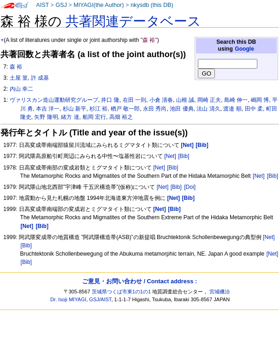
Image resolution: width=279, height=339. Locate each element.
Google (244, 49)
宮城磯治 (219, 291)
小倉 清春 (161, 100)
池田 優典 (181, 108)
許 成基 (40, 78)
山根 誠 (185, 100)
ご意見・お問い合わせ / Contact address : (139, 281)
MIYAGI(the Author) (98, 5)
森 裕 (16, 67)
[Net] (170, 156)
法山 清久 (208, 108)
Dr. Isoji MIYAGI (68, 299)
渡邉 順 (232, 108)
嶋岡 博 (260, 100)
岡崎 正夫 (209, 100)
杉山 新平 (74, 108)
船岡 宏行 (94, 117)
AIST (42, 5)
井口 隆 (110, 100)
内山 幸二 (21, 89)
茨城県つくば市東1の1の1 (121, 291)
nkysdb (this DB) (152, 5)
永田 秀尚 (154, 108)
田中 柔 (254, 108)
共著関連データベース (133, 21)
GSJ (61, 5)
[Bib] (183, 156)
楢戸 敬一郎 (125, 108)
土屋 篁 (19, 78)
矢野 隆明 (46, 117)
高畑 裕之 (121, 117)
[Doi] (190, 187)
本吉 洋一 (47, 108)
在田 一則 (134, 100)
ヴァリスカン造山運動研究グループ (54, 100)
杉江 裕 (98, 108)
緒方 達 (70, 117)
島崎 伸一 (236, 100)
